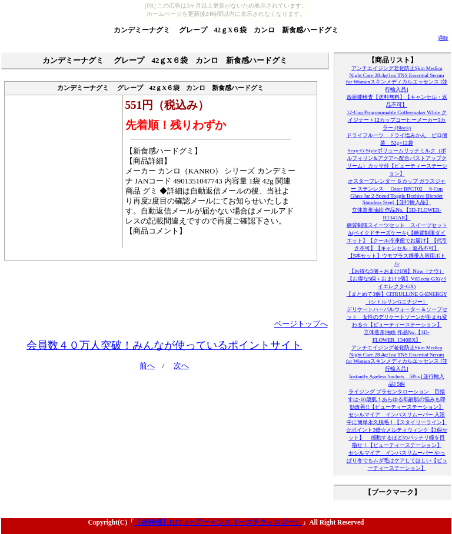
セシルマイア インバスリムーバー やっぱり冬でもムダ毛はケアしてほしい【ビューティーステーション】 (397, 460)
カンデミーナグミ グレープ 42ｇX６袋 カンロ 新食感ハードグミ (226, 30)
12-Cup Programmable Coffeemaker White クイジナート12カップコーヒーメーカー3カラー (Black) (397, 120)
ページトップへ (301, 324)
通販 (443, 38)
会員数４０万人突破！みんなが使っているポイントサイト (164, 345)
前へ (147, 366)
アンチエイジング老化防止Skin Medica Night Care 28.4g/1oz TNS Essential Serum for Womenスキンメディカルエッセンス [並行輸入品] (397, 78)
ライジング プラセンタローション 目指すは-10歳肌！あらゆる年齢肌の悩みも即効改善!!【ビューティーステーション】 (396, 399)
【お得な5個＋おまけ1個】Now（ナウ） (396, 271)
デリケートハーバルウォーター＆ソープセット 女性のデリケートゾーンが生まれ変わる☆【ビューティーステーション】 (397, 317)
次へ (181, 366)
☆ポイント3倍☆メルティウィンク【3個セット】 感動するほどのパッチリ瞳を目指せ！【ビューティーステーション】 (396, 437)
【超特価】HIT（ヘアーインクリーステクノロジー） (218, 522)
